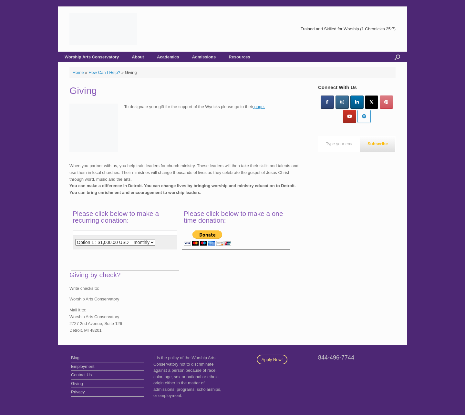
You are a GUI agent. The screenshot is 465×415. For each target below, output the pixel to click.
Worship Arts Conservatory (92, 57)
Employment (82, 366)
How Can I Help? (104, 72)
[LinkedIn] (357, 102)
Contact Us (81, 374)
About (138, 57)
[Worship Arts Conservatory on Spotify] (364, 116)
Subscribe (377, 143)
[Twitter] (371, 102)
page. (259, 106)
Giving (77, 383)
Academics (168, 57)
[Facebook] (327, 102)
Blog (75, 357)
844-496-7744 (336, 357)
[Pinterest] (386, 102)
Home (78, 72)
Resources (239, 57)
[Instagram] (342, 102)
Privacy (78, 392)
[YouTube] (349, 116)
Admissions (204, 57)
